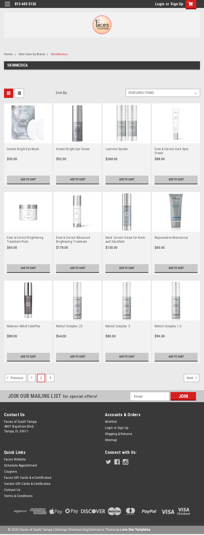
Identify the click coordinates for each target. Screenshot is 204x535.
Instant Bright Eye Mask (23, 149)
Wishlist (111, 422)
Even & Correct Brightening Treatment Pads (25, 239)
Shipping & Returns (118, 434)
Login (159, 4)
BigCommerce (93, 530)
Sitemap (111, 440)
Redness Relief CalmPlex (23, 326)
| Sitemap (60, 530)
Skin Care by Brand (32, 54)
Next (193, 378)
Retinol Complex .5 (117, 326)
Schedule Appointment (20, 465)
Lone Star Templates (135, 530)
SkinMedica (59, 54)
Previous (14, 378)
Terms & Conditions (18, 496)
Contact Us (12, 490)
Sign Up (177, 4)
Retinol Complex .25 (69, 326)
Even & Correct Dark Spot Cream (171, 151)
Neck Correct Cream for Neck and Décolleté (125, 239)
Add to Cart (28, 179)
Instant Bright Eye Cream (73, 149)
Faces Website (15, 459)
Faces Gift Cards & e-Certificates (28, 478)
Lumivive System (116, 149)
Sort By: (61, 93)
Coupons (10, 471)
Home (8, 54)
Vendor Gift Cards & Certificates (27, 484)
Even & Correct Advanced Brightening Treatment (73, 239)
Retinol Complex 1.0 (168, 326)
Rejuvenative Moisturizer (171, 238)
